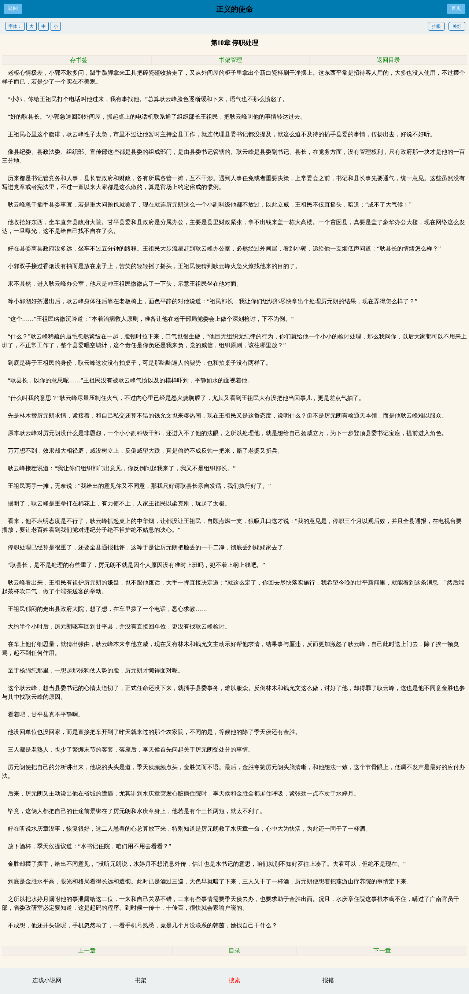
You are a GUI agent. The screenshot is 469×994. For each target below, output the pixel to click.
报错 (328, 980)
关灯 (457, 26)
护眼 (436, 26)
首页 (456, 8)
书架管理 (230, 60)
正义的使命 (234, 9)
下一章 (382, 950)
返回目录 (388, 60)
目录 (234, 950)
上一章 (87, 950)
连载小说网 (47, 980)
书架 (141, 980)
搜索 (234, 980)
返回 (13, 8)
